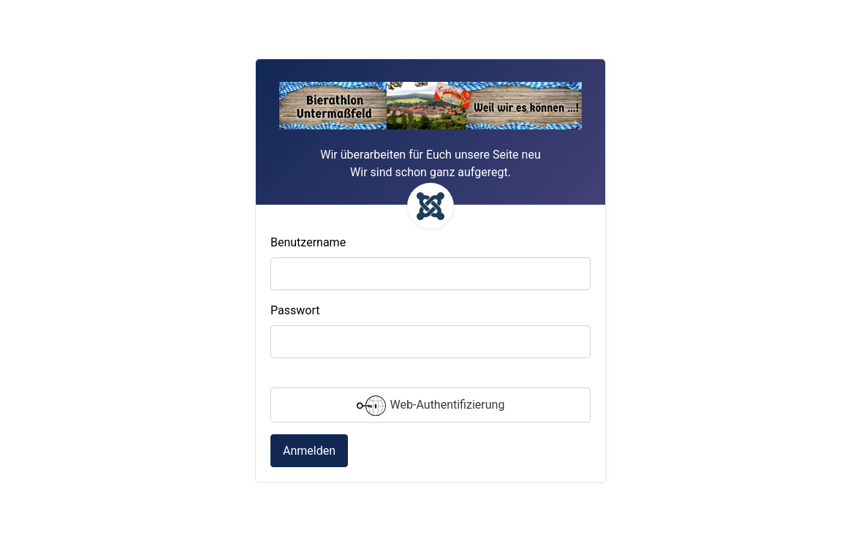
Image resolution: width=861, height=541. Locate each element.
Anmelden (309, 451)
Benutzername (308, 242)
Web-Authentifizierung (431, 405)
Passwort (294, 310)
